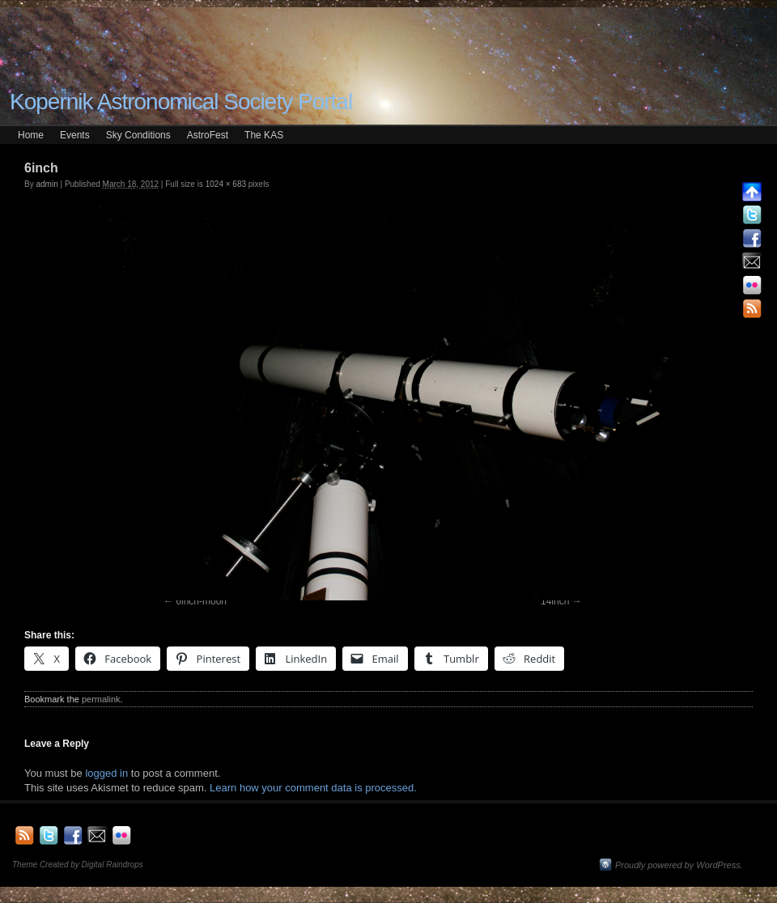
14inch (555, 601)
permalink (101, 699)
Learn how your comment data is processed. (313, 788)
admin (46, 184)
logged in (106, 773)
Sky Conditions (138, 135)
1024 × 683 (226, 184)
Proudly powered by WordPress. (679, 865)
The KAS (263, 135)
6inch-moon (201, 601)
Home (31, 135)
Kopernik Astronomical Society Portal (181, 101)
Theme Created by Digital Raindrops (77, 864)
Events (75, 135)
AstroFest (207, 135)
